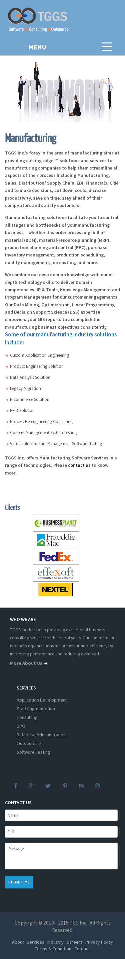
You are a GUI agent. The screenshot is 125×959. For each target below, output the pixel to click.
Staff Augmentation (36, 709)
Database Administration (41, 735)
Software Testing (33, 752)
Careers (75, 942)
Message (61, 856)
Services (35, 942)
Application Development (42, 700)
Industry (55, 942)
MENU (37, 47)
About (18, 942)
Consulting (27, 717)
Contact (82, 949)
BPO (21, 726)
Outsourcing (29, 743)
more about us (29, 663)
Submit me (19, 882)
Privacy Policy (99, 942)
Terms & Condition (53, 949)
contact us (79, 465)
